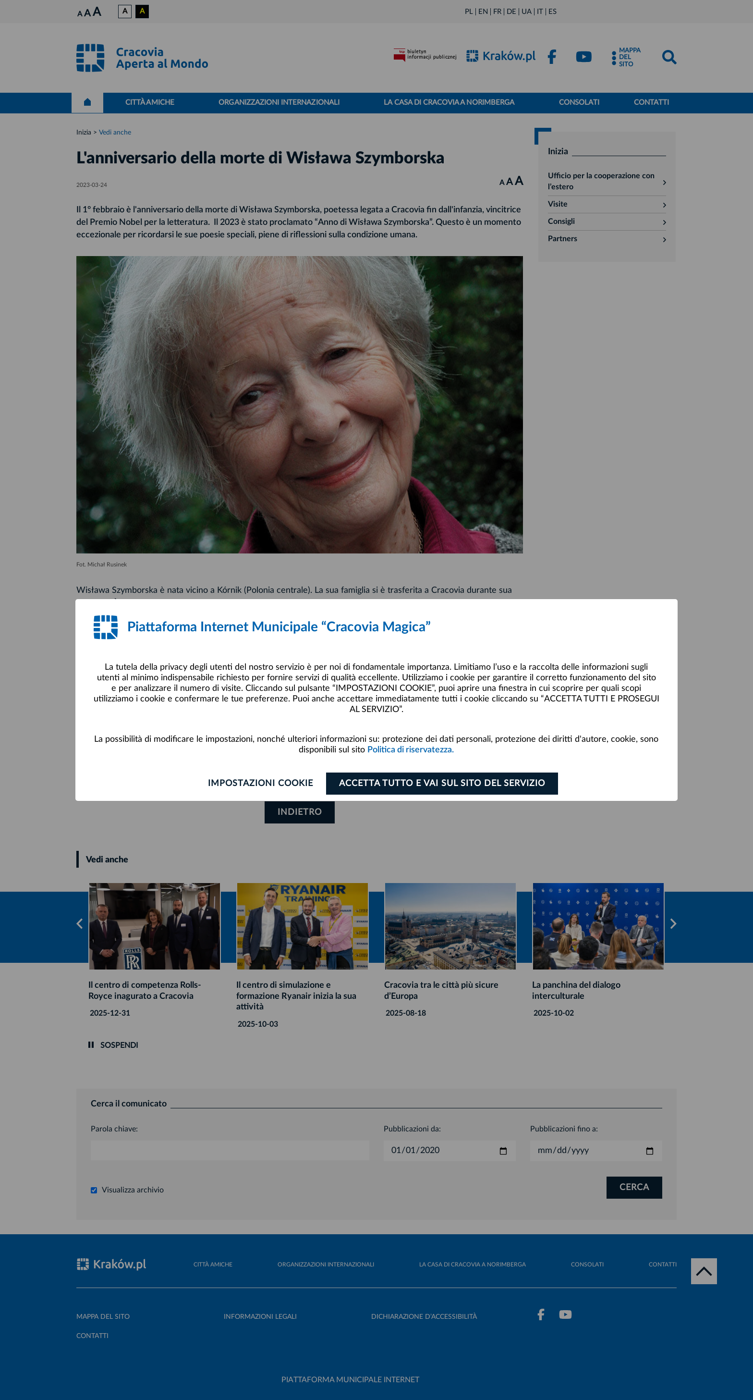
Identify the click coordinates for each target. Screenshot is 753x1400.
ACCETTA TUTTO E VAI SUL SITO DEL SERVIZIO (442, 783)
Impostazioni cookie (260, 783)
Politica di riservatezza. (410, 750)
